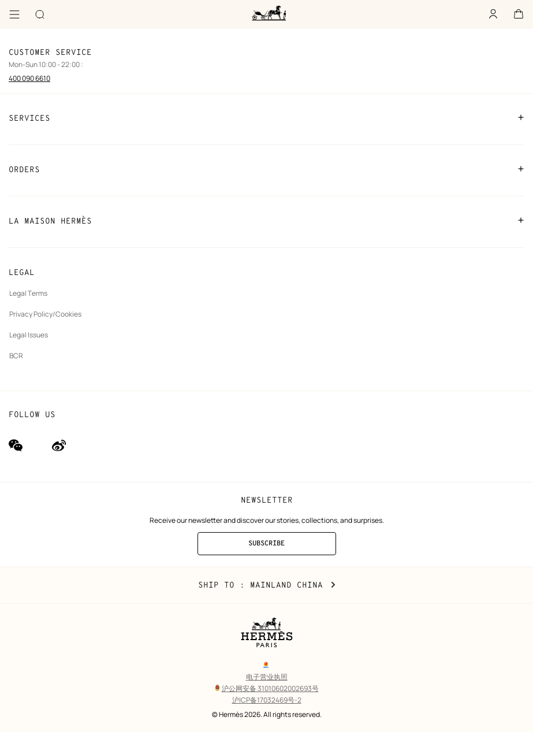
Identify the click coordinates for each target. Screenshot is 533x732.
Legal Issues (28, 335)
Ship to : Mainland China (267, 585)
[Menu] (14, 14)
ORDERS (266, 169)
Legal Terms (28, 293)
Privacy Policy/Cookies (45, 314)
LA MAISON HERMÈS (266, 220)
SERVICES (266, 118)
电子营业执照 (267, 677)
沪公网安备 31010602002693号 (267, 688)
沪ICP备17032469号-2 (266, 700)
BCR (16, 356)
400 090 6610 (29, 78)
